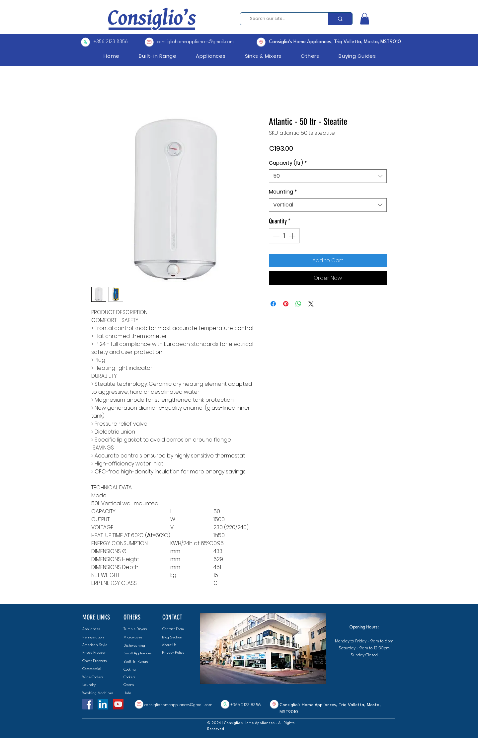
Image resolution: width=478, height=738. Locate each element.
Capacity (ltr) (288, 163)
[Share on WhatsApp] (298, 304)
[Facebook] (87, 704)
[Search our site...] (282, 19)
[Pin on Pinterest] (286, 304)
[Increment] (292, 235)
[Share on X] (311, 304)
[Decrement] (275, 235)
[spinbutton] (284, 235)
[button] (364, 19)
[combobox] (328, 176)
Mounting (283, 192)
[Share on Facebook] (273, 304)
